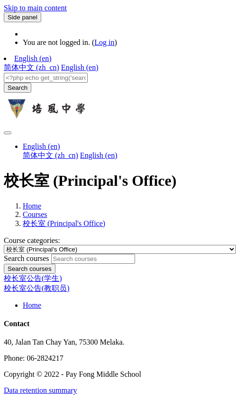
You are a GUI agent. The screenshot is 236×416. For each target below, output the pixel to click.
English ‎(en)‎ (33, 58)
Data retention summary (40, 390)
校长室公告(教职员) (37, 288)
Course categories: (32, 240)
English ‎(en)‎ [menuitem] (80, 67)
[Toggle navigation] (7, 132)
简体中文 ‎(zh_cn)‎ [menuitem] (31, 67)
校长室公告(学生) (33, 278)
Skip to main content (35, 8)
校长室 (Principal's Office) (64, 223)
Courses (35, 214)
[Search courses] (93, 259)
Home (32, 206)
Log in (104, 42)
